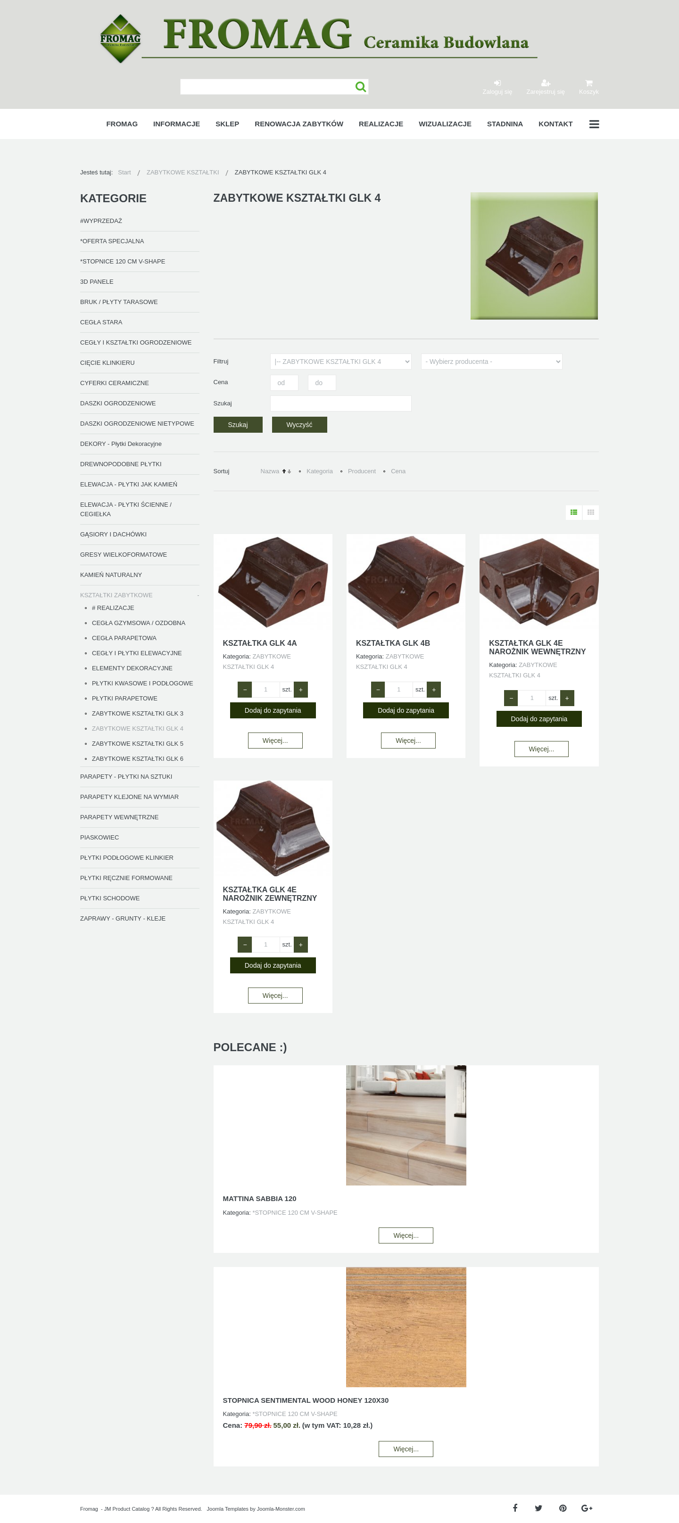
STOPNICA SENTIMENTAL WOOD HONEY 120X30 (306, 1400)
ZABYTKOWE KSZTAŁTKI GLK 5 (137, 743)
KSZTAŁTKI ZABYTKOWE (116, 595)
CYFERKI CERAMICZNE (114, 383)
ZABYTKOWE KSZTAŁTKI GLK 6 (137, 758)
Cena (398, 471)
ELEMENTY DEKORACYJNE (132, 668)
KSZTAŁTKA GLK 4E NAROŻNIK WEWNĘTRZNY (537, 647)
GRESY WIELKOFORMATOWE (123, 554)
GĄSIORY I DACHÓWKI (113, 534)
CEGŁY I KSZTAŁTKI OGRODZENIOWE (135, 342)
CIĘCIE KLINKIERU (107, 362)
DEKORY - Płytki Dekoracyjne (121, 443)
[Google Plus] (586, 1509)
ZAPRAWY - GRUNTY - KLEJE (123, 918)
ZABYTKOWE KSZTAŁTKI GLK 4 (137, 728)
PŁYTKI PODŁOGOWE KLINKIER (127, 857)
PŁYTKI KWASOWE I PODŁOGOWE (142, 683)
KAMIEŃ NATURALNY (111, 574)
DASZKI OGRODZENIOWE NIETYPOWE (137, 423)
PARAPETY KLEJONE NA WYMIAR (129, 796)
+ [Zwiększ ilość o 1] (301, 689)
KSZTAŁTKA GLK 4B (393, 643)
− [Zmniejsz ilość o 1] (245, 689)
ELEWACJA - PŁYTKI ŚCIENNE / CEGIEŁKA (126, 509)
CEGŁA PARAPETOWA (124, 638)
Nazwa (270, 471)
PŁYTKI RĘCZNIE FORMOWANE (126, 877)
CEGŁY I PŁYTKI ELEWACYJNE (137, 653)
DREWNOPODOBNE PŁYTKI (121, 464)
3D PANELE (97, 281)
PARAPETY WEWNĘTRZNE (119, 817)
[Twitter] (538, 1509)
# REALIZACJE (113, 607)
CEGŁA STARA (101, 322)
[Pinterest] (562, 1509)
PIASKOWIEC (99, 837)
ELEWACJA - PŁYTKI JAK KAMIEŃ (128, 484)
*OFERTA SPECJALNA (112, 241)
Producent (362, 471)
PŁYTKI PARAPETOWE (124, 698)
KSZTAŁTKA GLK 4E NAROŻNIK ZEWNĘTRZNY (270, 894)
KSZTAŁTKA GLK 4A (260, 643)
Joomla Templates (227, 1509)
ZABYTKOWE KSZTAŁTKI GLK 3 (137, 713)
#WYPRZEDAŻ (101, 220)
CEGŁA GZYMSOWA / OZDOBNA (138, 622)
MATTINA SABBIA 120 (260, 1198)
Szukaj (361, 87)
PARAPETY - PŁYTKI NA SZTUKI (126, 776)
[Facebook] (514, 1509)
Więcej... (275, 740)
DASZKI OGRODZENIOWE (118, 403)
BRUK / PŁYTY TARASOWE (119, 301)
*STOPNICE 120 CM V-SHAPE (122, 261)
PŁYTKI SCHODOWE (110, 898)
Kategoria (319, 471)
